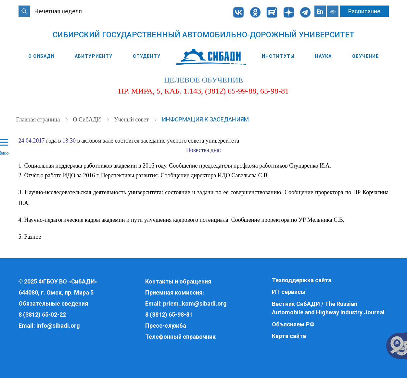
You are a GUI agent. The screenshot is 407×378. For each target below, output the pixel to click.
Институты (278, 56)
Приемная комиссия (173, 292)
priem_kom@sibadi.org (195, 303)
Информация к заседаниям (205, 119)
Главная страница (38, 119)
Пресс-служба (165, 325)
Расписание (364, 11)
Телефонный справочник (180, 336)
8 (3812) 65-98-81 (169, 314)
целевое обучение (203, 80)
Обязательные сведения (53, 303)
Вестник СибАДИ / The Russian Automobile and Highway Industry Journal (328, 308)
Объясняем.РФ (293, 324)
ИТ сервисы (289, 291)
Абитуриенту (93, 56)
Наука (323, 56)
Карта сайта (289, 336)
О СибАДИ (41, 56)
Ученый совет (132, 119)
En (320, 11)
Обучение (365, 56)
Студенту (146, 56)
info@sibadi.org (58, 325)
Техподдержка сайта (301, 280)
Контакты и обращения (178, 281)
